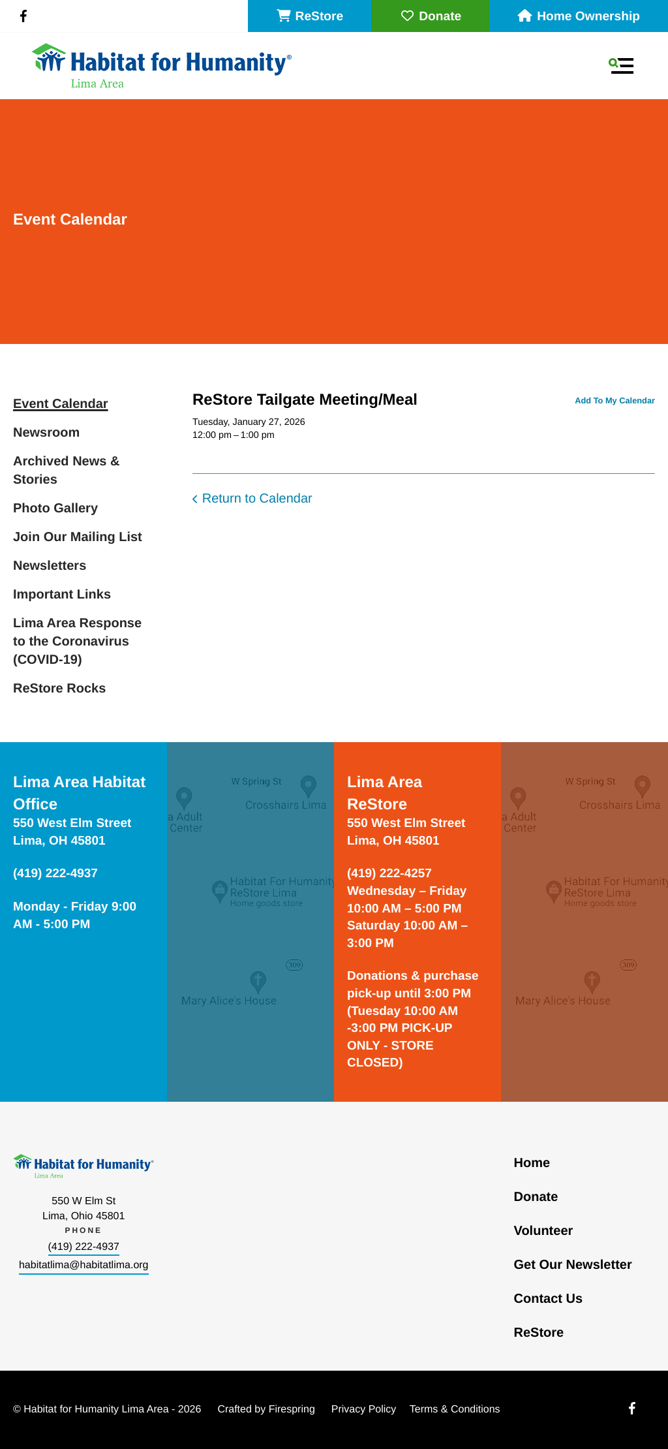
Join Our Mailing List (77, 537)
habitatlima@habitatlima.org (84, 1265)
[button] (621, 66)
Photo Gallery (55, 508)
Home (532, 1163)
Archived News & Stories (66, 470)
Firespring (292, 1409)
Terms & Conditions (455, 1409)
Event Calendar (60, 404)
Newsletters (49, 566)
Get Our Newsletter (573, 1265)
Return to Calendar (257, 498)
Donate (430, 16)
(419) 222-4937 (83, 1247)
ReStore (310, 16)
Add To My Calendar (615, 400)
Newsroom (46, 433)
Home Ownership (578, 16)
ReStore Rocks (59, 688)
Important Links (62, 594)
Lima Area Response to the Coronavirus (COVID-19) (77, 641)
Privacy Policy (364, 1409)
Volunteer (543, 1231)
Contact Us (548, 1299)
